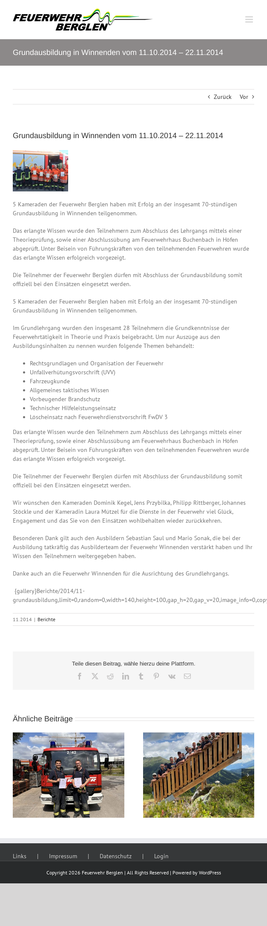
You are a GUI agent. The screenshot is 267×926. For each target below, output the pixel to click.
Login (161, 856)
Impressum (63, 856)
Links (19, 856)
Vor (244, 97)
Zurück (223, 97)
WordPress (210, 872)
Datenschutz (116, 856)
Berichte (46, 619)
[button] (19, 775)
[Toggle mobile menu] (249, 19)
